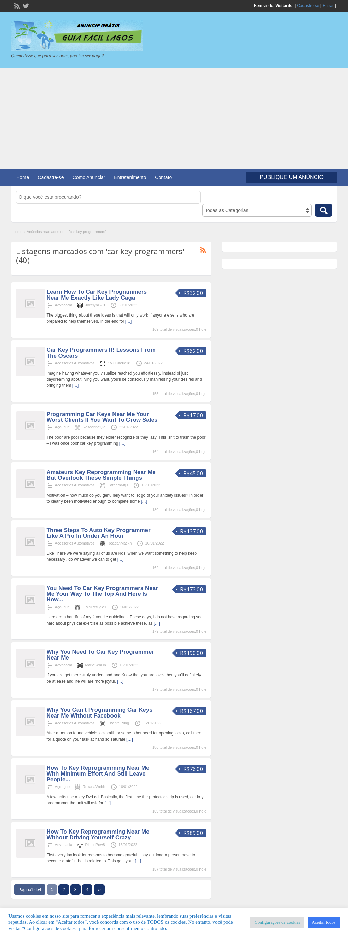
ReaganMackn (119, 543)
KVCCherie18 (118, 363)
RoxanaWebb (94, 787)
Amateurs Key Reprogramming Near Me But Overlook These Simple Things (101, 475)
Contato (163, 177)
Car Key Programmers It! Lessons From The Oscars (101, 353)
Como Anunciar (89, 177)
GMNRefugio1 (94, 607)
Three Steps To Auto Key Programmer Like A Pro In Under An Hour (99, 533)
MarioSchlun (95, 665)
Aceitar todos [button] (323, 922)
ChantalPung (118, 723)
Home (22, 177)
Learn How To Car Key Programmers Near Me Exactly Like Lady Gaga (97, 295)
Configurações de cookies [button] (277, 922)
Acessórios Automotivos (75, 363)
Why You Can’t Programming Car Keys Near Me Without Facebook (100, 713)
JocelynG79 (95, 305)
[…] (128, 321)
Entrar (328, 5)
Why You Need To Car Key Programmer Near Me (100, 655)
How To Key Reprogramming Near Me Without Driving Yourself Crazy (98, 834)
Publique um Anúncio (292, 177)
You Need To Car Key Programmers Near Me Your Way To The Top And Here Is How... (102, 594)
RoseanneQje (94, 427)
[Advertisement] (174, 118)
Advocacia (63, 305)
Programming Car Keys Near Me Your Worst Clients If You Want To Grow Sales (102, 417)
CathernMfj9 (117, 485)
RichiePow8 (95, 845)
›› (99, 889)
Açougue (62, 427)
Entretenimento (130, 177)
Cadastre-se (308, 5)
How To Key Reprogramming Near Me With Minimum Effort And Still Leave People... (98, 774)
